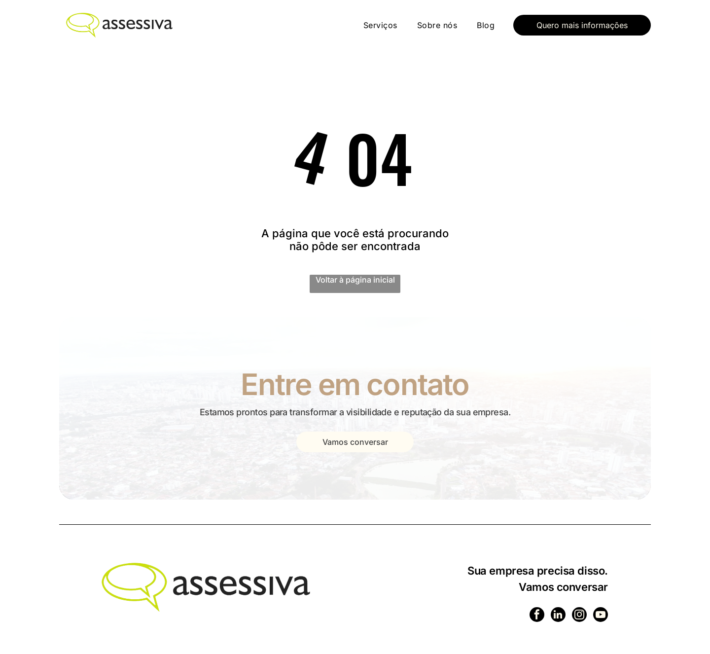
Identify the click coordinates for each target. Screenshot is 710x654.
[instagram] (578, 616)
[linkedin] (556, 616)
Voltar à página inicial (355, 280)
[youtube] (600, 616)
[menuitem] (380, 25)
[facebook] (533, 616)
